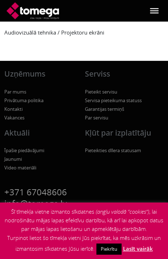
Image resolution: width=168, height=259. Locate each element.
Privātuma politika (24, 100)
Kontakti (13, 109)
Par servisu (96, 117)
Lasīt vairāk (138, 248)
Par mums (15, 91)
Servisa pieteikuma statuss (113, 100)
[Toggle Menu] (154, 10)
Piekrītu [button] (109, 249)
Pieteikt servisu (101, 91)
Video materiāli (20, 167)
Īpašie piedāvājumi (24, 150)
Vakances (14, 117)
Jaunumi (13, 159)
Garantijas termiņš (104, 109)
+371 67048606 (35, 192)
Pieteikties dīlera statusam (113, 150)
